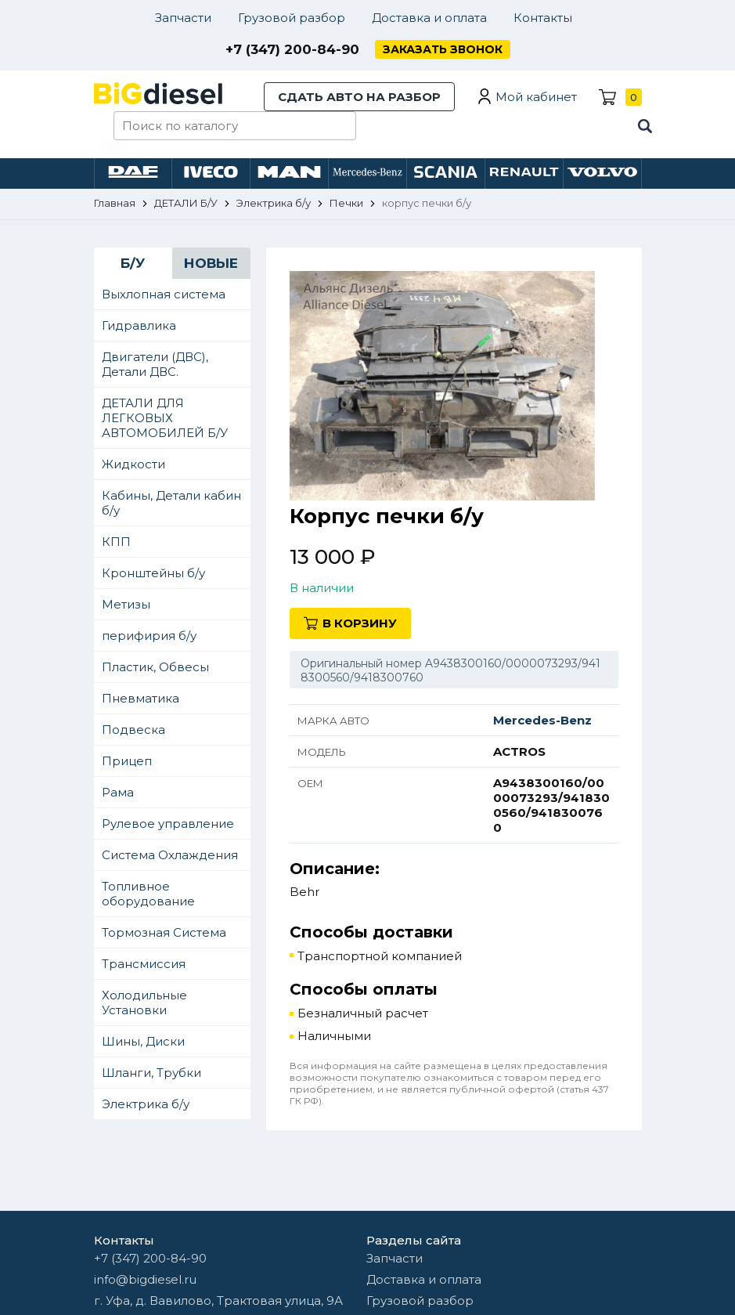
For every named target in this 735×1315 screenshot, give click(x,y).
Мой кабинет (536, 96)
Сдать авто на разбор (359, 96)
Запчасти (183, 17)
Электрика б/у (145, 1103)
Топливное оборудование (148, 894)
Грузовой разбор (291, 17)
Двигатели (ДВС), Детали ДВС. (155, 364)
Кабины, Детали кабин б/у (171, 503)
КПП (116, 541)
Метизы (126, 604)
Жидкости (133, 464)
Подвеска (133, 729)
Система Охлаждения (170, 854)
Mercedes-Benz (542, 720)
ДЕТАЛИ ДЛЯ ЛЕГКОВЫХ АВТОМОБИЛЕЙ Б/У (165, 418)
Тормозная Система (164, 932)
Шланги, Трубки (151, 1072)
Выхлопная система (163, 294)
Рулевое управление (168, 823)
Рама (118, 792)
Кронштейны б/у (153, 572)
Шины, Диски (143, 1041)
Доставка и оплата (429, 17)
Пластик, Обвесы (155, 666)
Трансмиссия (144, 963)
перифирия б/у (149, 635)
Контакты (542, 17)
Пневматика (140, 698)
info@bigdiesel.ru (145, 1279)
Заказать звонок (443, 49)
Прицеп (127, 760)
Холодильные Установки (144, 1002)
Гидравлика (139, 325)
